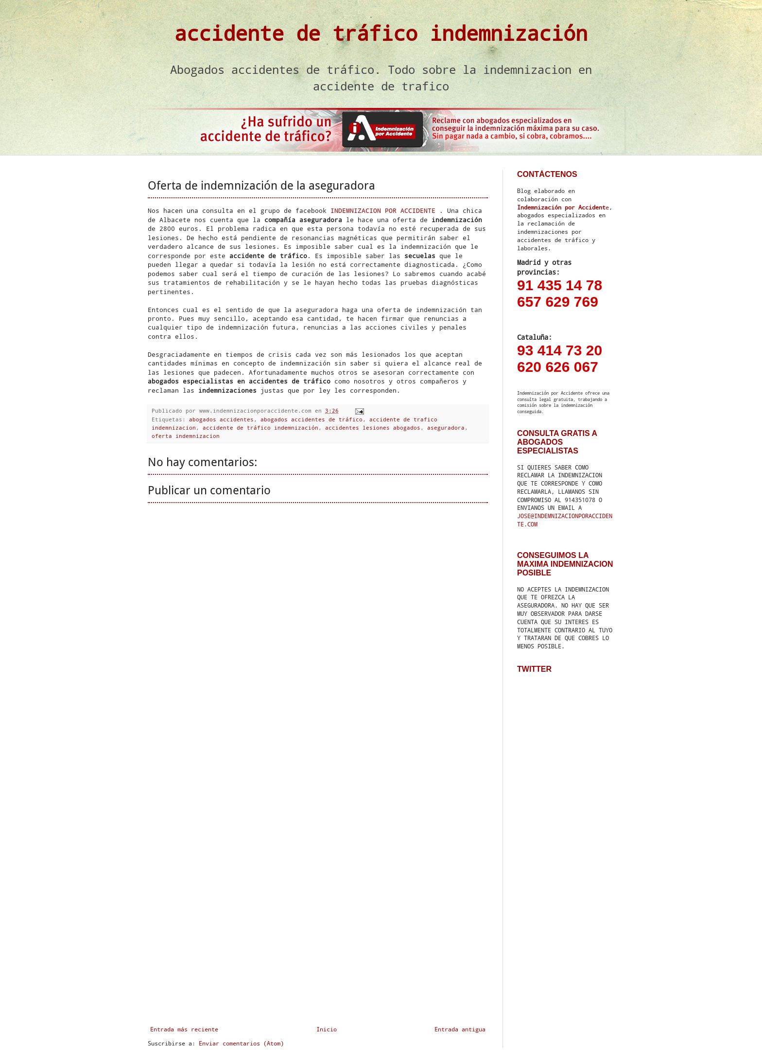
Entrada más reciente (184, 1029)
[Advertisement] (318, 867)
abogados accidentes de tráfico (311, 419)
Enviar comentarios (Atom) (241, 1043)
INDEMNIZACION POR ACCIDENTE (382, 210)
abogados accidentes (221, 419)
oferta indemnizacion (186, 436)
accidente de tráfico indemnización (381, 32)
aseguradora (446, 427)
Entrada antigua (459, 1029)
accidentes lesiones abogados (372, 427)
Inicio (326, 1029)
